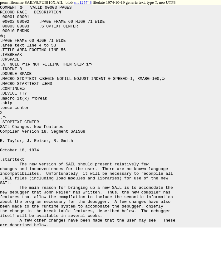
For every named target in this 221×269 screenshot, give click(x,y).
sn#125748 (82, 2)
